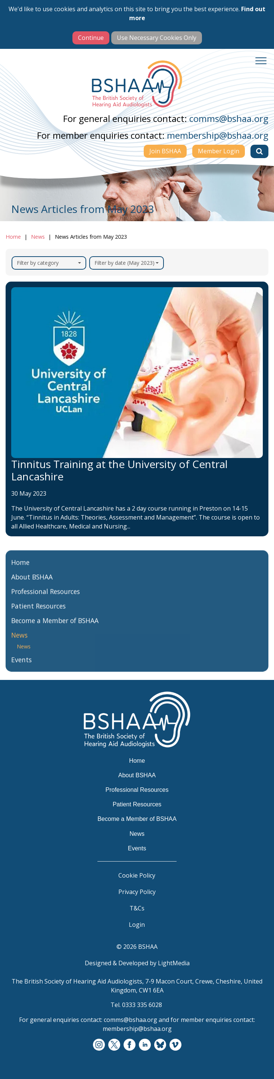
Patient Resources (38, 610)
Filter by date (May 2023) (126, 262)
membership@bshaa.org (217, 135)
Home (13, 236)
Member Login (218, 151)
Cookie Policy (136, 875)
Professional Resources (45, 596)
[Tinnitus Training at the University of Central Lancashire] (137, 409)
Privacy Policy (137, 892)
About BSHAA (32, 581)
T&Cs (137, 908)
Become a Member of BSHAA (55, 625)
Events (21, 664)
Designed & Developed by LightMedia (137, 963)
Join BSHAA (165, 151)
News (38, 236)
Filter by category (49, 262)
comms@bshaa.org (228, 118)
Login (137, 924)
